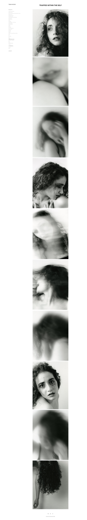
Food (9, 48)
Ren (9, 41)
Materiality (10, 21)
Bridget (9, 32)
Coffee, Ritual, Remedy (11, 11)
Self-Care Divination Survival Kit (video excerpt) (14, 13)
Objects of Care (10, 12)
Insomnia (10, 31)
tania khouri (12, 4)
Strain (9, 34)
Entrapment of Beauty (11, 40)
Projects (10, 9)
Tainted (9, 44)
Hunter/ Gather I (11, 23)
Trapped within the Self (11, 39)
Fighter (9, 38)
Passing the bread (11, 16)
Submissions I (10, 18)
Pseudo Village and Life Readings (13, 17)
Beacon (9, 26)
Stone (9, 20)
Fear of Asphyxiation (11, 28)
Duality (9, 25)
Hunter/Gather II (11, 24)
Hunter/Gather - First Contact (12, 22)
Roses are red (10, 29)
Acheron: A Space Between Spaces (13, 33)
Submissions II (10, 19)
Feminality (10, 36)
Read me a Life (10, 14)
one (9, 35)
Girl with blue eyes (11, 43)
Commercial (11, 45)
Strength (10, 30)
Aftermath (10, 27)
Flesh (9, 42)
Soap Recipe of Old (11, 15)
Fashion (10, 47)
